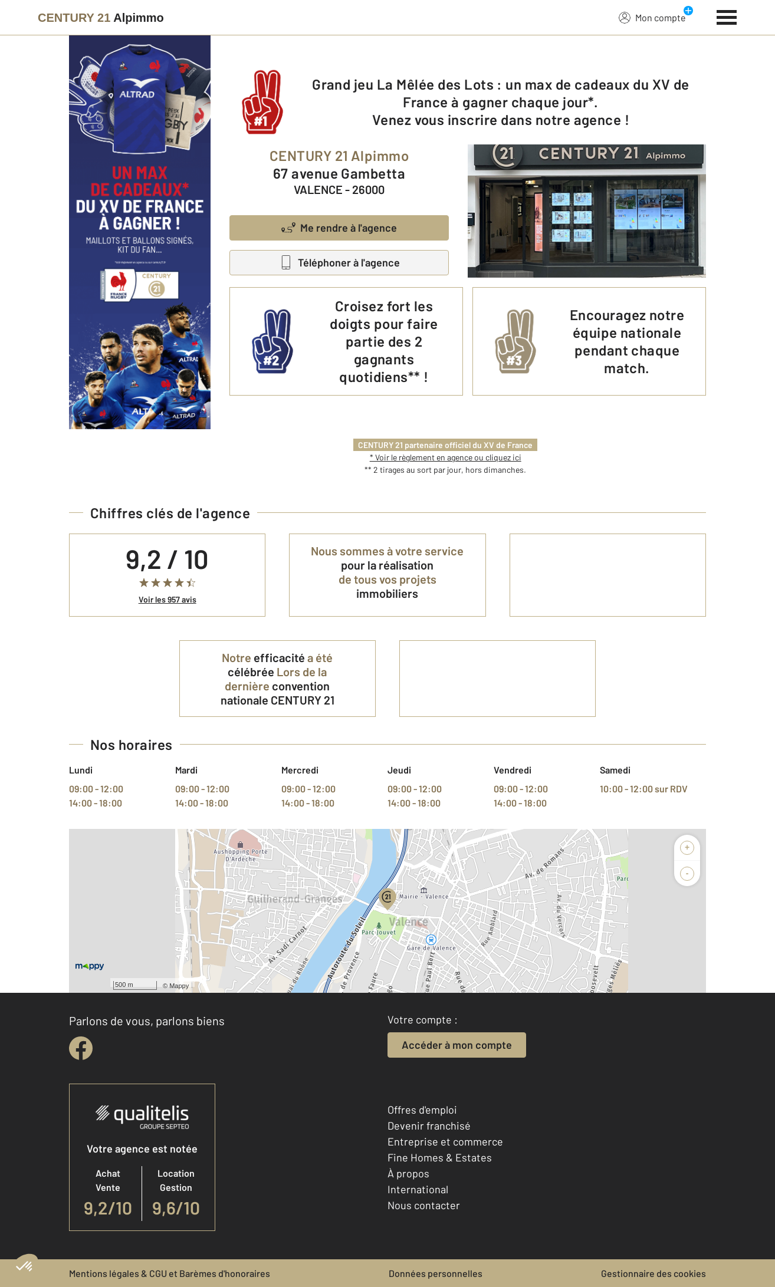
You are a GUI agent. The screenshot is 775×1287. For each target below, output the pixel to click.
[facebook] (81, 1048)
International (418, 1189)
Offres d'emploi (422, 1109)
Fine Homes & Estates (440, 1157)
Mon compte (652, 17)
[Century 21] (101, 18)
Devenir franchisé (429, 1125)
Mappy (179, 985)
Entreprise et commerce (445, 1141)
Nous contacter (424, 1205)
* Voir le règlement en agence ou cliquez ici (445, 457)
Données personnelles (435, 1273)
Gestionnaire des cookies (653, 1273)
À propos (408, 1173)
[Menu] (727, 16)
